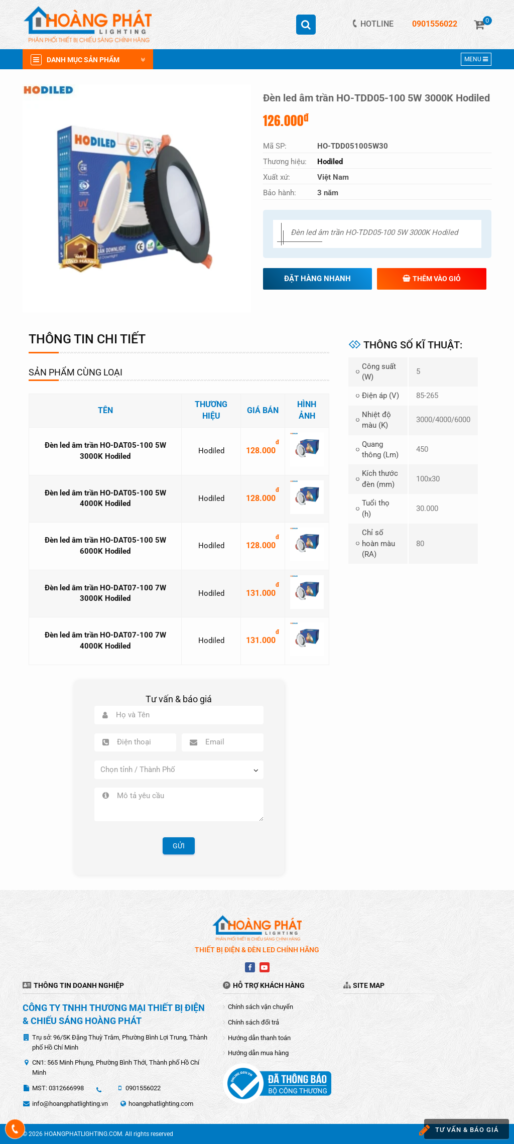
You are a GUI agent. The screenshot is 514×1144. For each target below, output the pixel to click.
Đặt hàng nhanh (317, 278)
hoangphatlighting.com (160, 1103)
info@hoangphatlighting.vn (70, 1103)
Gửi (179, 846)
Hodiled (211, 450)
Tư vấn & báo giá (459, 1130)
